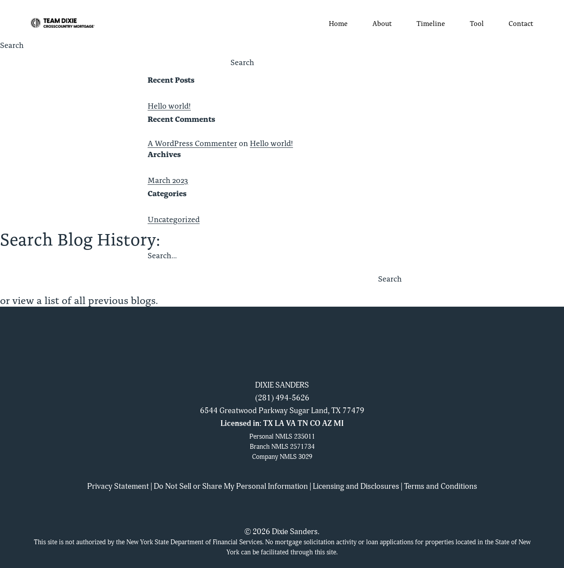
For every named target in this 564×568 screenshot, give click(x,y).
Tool (477, 23)
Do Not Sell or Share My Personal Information (231, 486)
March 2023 (168, 180)
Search (12, 45)
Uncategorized (174, 219)
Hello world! (169, 105)
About (382, 23)
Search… (162, 255)
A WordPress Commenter (192, 143)
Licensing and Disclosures (356, 486)
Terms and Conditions (440, 486)
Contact (520, 23)
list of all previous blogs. (101, 300)
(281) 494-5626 (282, 398)
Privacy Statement (118, 486)
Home (338, 23)
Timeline (430, 23)
